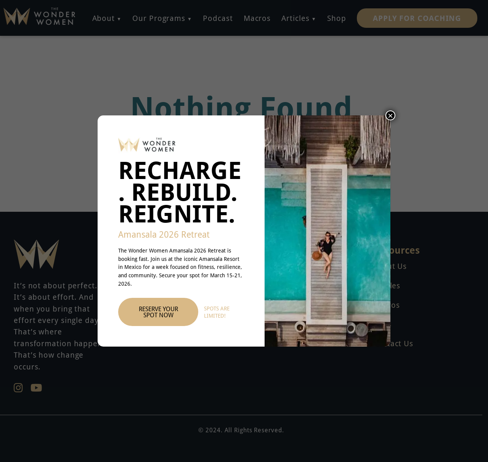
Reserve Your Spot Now (158, 312)
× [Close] (390, 115)
